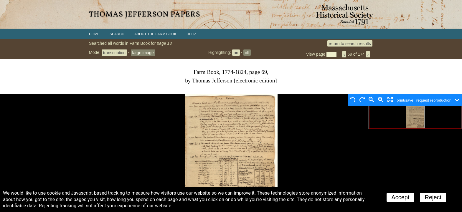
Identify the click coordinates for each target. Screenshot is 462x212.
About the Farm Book (155, 34)
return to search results (350, 43)
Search (117, 34)
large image (143, 52)
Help (191, 34)
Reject (433, 197)
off (247, 52)
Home (94, 34)
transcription (114, 52)
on (236, 52)
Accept (400, 197)
